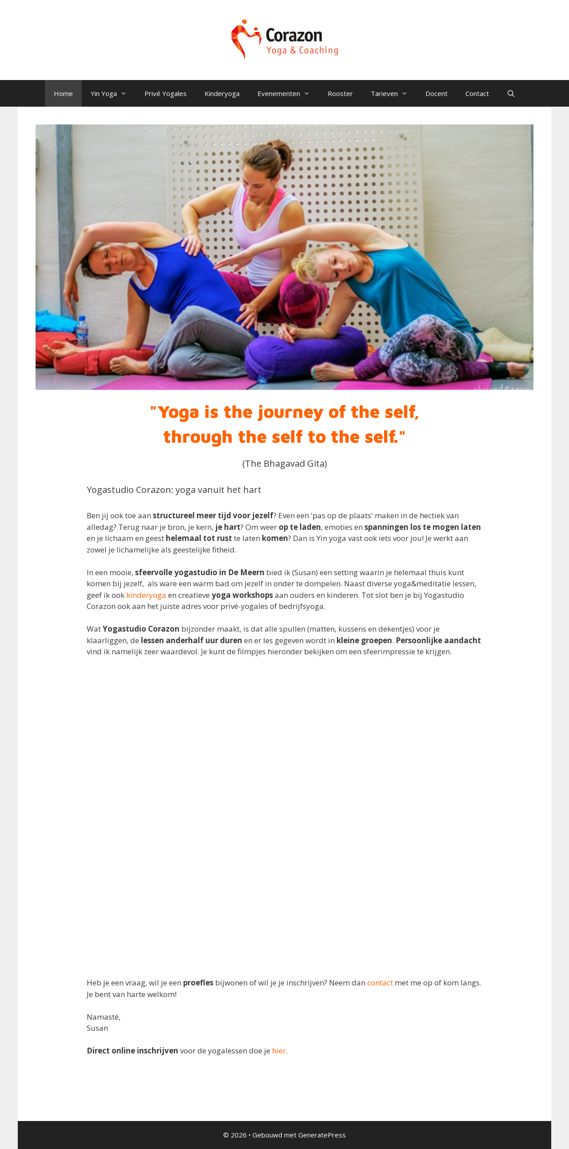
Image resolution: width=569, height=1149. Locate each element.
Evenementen (288, 93)
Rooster (340, 93)
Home (63, 93)
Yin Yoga (113, 93)
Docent (436, 93)
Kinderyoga (222, 93)
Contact (477, 93)
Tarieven (394, 93)
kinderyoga (146, 595)
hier (279, 1050)
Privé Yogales (165, 93)
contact (380, 982)
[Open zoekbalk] (511, 93)
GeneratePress (322, 1134)
